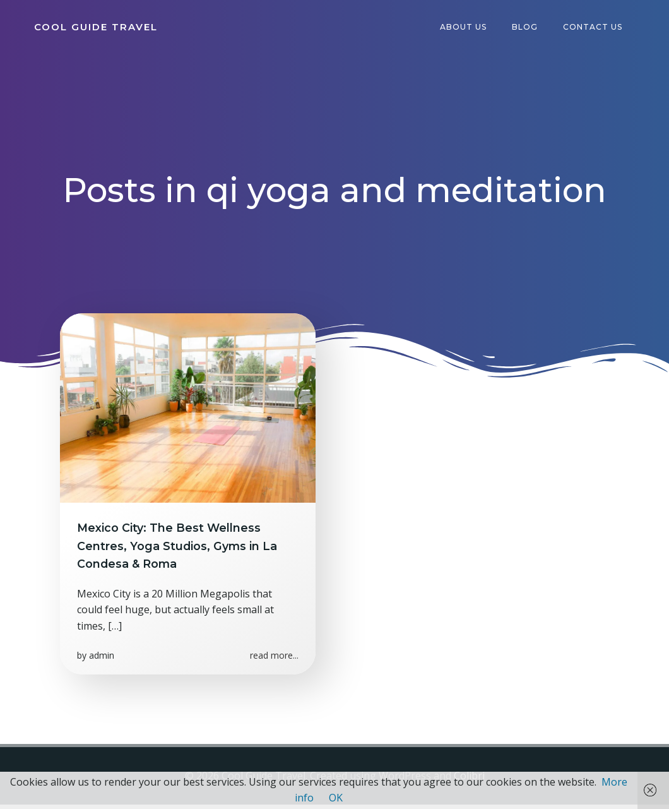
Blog (527, 28)
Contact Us (595, 28)
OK (336, 798)
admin (103, 663)
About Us (465, 28)
